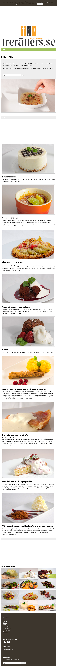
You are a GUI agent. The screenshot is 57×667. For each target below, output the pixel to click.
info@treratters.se (8, 649)
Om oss (5, 632)
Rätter (5, 624)
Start (4, 619)
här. (35, 4)
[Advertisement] (28, 11)
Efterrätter (7, 630)
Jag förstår (40, 3)
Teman (5, 621)
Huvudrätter (7, 628)
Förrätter (6, 626)
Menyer (5, 623)
